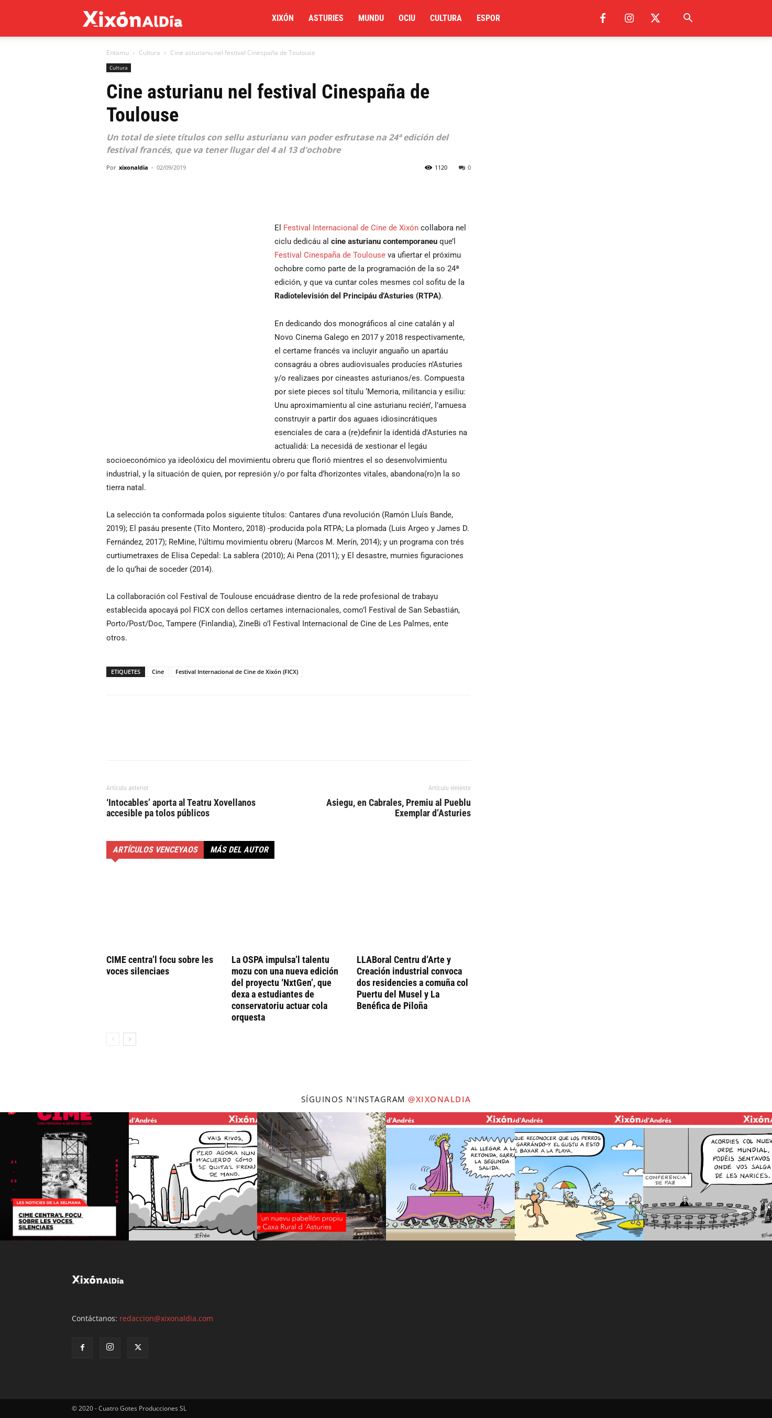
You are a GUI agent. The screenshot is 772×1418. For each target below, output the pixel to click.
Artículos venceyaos (155, 850)
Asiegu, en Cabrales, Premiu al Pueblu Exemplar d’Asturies (398, 807)
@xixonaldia (439, 1099)
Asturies (326, 18)
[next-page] (129, 1039)
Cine (158, 671)
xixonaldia (133, 167)
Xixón (283, 18)
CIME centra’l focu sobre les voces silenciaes (159, 965)
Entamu (117, 52)
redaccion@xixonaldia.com (166, 1318)
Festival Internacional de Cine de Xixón (350, 227)
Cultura (446, 18)
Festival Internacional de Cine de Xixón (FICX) (236, 671)
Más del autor (239, 850)
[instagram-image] (64, 1176)
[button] (687, 19)
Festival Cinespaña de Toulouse (329, 255)
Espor (488, 18)
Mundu (371, 18)
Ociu (407, 18)
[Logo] (132, 18)
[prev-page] (112, 1039)
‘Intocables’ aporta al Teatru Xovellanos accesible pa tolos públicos (181, 807)
